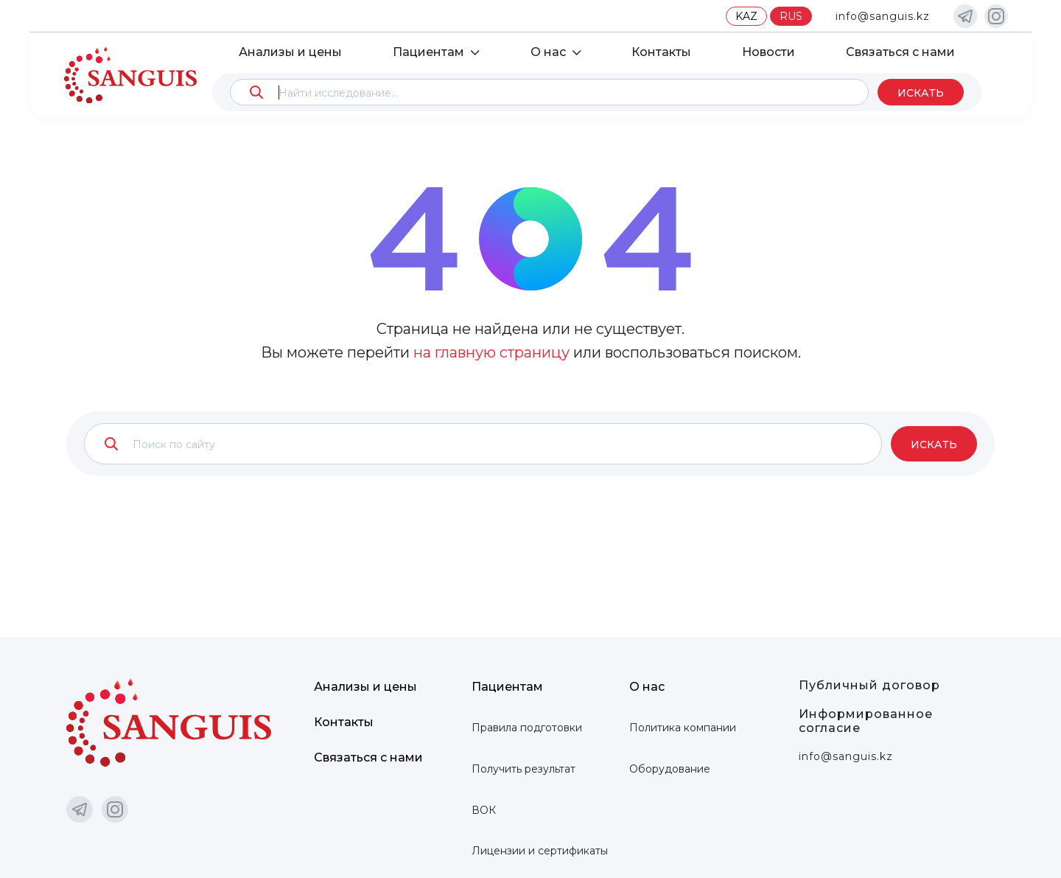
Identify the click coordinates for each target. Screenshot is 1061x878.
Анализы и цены (290, 52)
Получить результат (523, 769)
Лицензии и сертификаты (540, 850)
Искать (920, 93)
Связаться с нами (900, 52)
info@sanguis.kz (883, 16)
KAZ (746, 16)
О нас (548, 52)
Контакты (661, 52)
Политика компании (682, 727)
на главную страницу (491, 352)
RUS (791, 16)
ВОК (484, 810)
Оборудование (669, 769)
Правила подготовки (527, 727)
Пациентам (428, 52)
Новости (768, 52)
